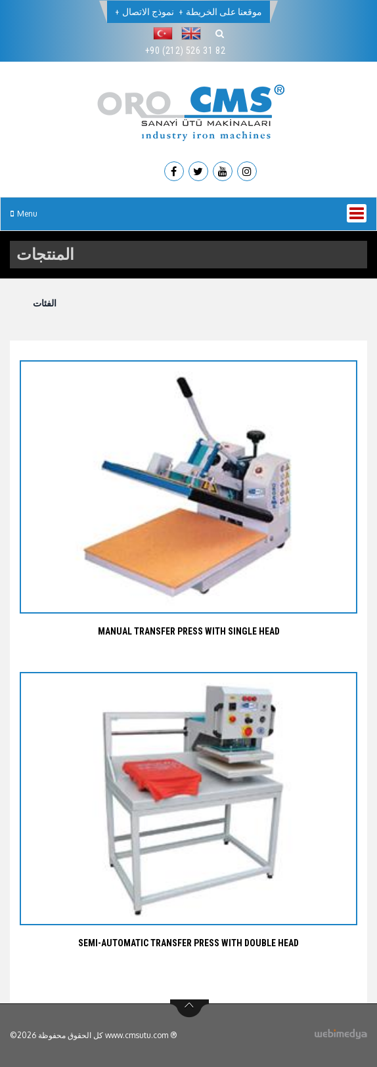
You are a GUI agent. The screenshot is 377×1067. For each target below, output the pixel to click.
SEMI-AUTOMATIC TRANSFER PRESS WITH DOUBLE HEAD (188, 943)
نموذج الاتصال (148, 12)
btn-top (189, 1008)
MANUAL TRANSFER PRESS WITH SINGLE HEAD (189, 631)
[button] (166, 33)
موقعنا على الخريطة (224, 12)
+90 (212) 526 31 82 (185, 50)
